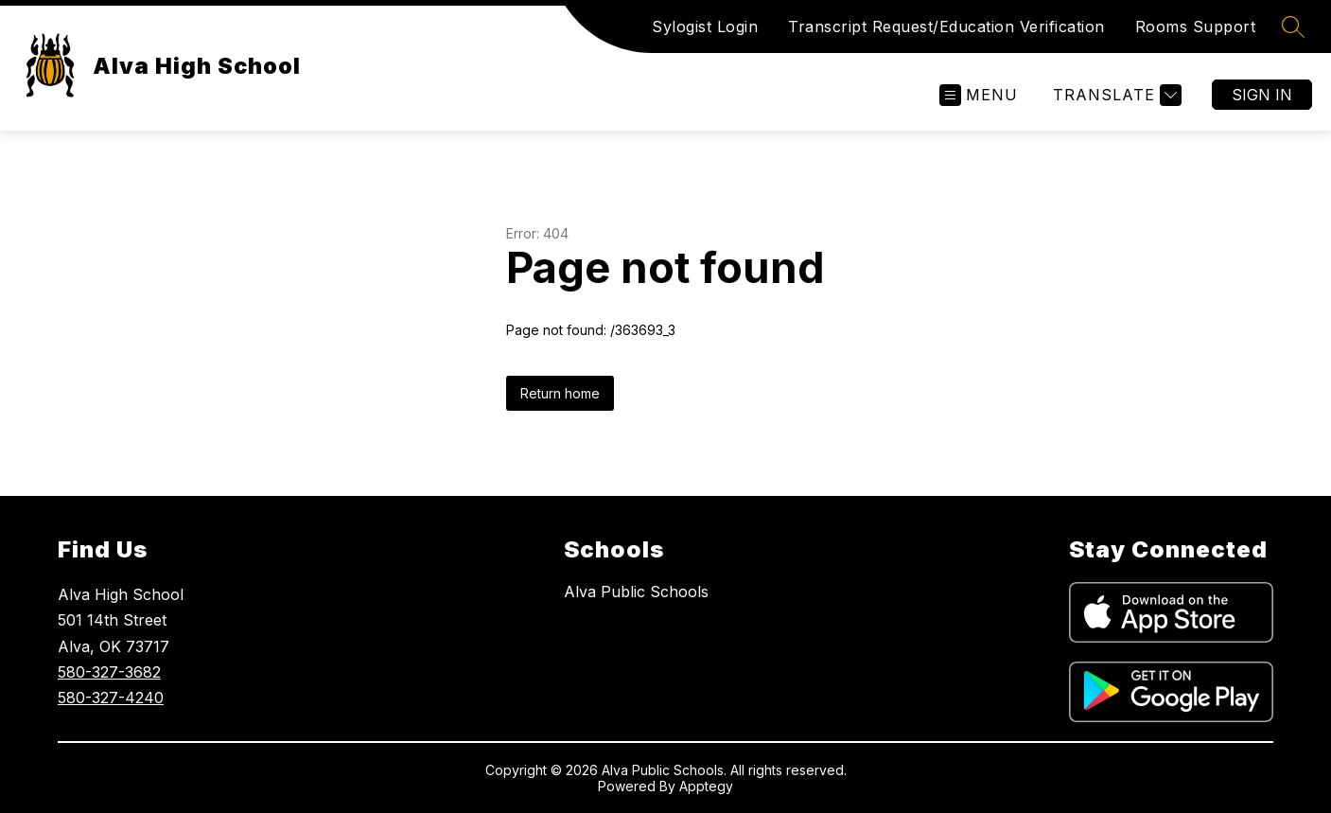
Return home (560, 393)
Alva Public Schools (636, 591)
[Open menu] (978, 95)
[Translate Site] (1115, 95)
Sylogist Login (705, 26)
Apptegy (706, 786)
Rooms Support (1195, 26)
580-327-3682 (109, 672)
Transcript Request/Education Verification (946, 26)
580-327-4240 (111, 697)
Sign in (1262, 94)
